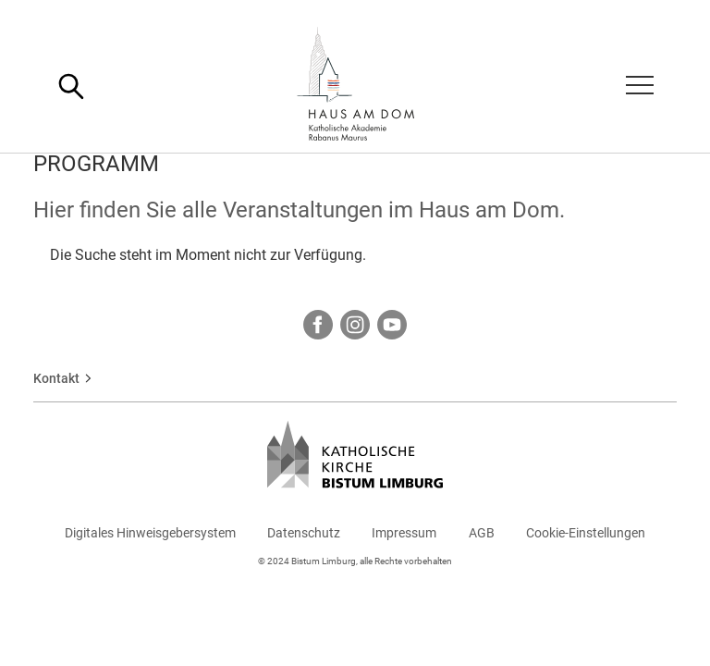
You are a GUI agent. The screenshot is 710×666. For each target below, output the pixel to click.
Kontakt (56, 378)
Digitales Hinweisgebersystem (150, 532)
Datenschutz (303, 532)
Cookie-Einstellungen (585, 532)
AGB (482, 532)
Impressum (404, 532)
